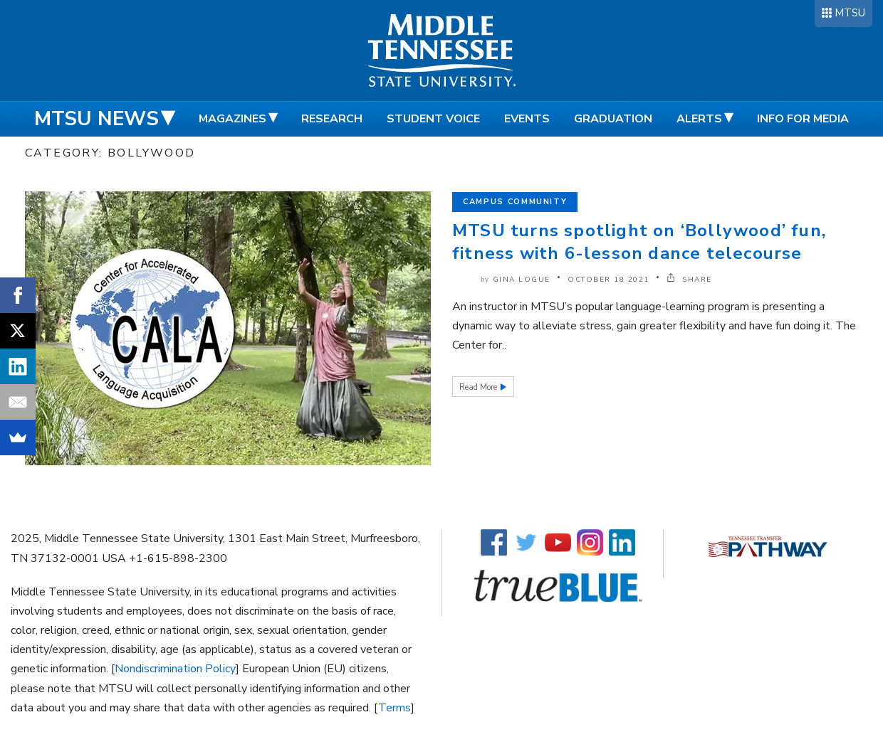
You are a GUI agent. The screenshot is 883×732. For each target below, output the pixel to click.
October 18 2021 (608, 280)
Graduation (613, 119)
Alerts (699, 119)
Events (527, 119)
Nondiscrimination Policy (175, 669)
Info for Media (803, 119)
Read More (479, 387)
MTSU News (96, 118)
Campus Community (515, 201)
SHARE (689, 280)
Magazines (232, 119)
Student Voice (433, 119)
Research (331, 119)
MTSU (850, 13)
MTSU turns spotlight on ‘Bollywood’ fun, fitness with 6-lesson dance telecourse (639, 242)
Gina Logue (521, 280)
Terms (394, 708)
